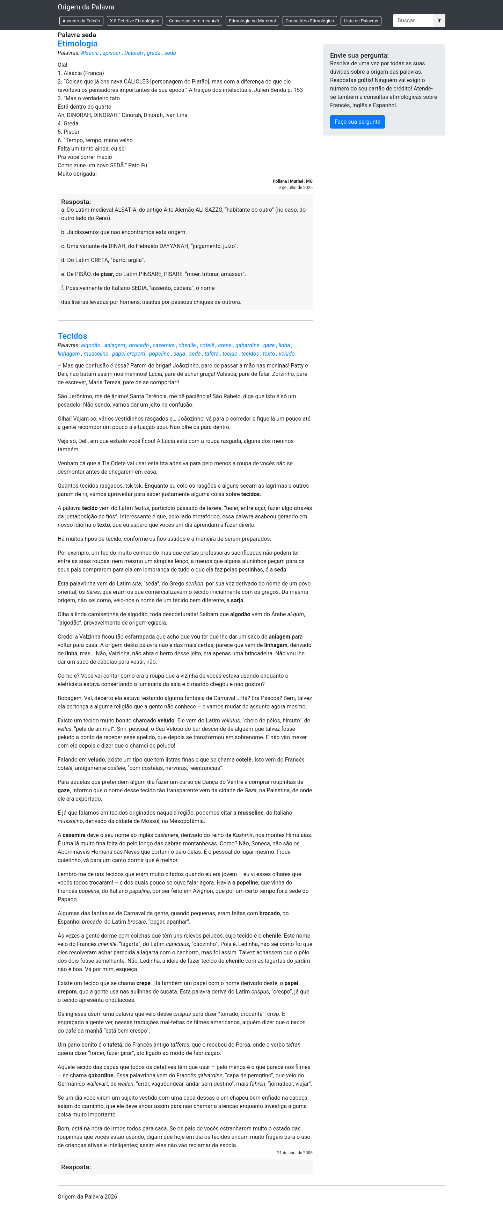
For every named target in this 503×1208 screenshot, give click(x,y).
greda (153, 53)
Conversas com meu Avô (194, 20)
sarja (179, 353)
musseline (96, 353)
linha (284, 345)
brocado (139, 345)
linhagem (69, 353)
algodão (91, 345)
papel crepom (128, 353)
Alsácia (90, 53)
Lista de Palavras (361, 20)
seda (170, 53)
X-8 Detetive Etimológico (134, 20)
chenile (187, 345)
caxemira (164, 345)
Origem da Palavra (86, 7)
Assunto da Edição (81, 20)
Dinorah (133, 53)
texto (269, 353)
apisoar (112, 53)
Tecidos (72, 336)
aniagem (114, 345)
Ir (439, 20)
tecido (230, 353)
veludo (287, 353)
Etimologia (78, 44)
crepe (225, 345)
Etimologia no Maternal (252, 20)
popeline (159, 353)
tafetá (212, 353)
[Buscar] (413, 20)
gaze (269, 345)
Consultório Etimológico (310, 20)
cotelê (206, 345)
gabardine (247, 345)
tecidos (250, 353)
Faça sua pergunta (357, 121)
